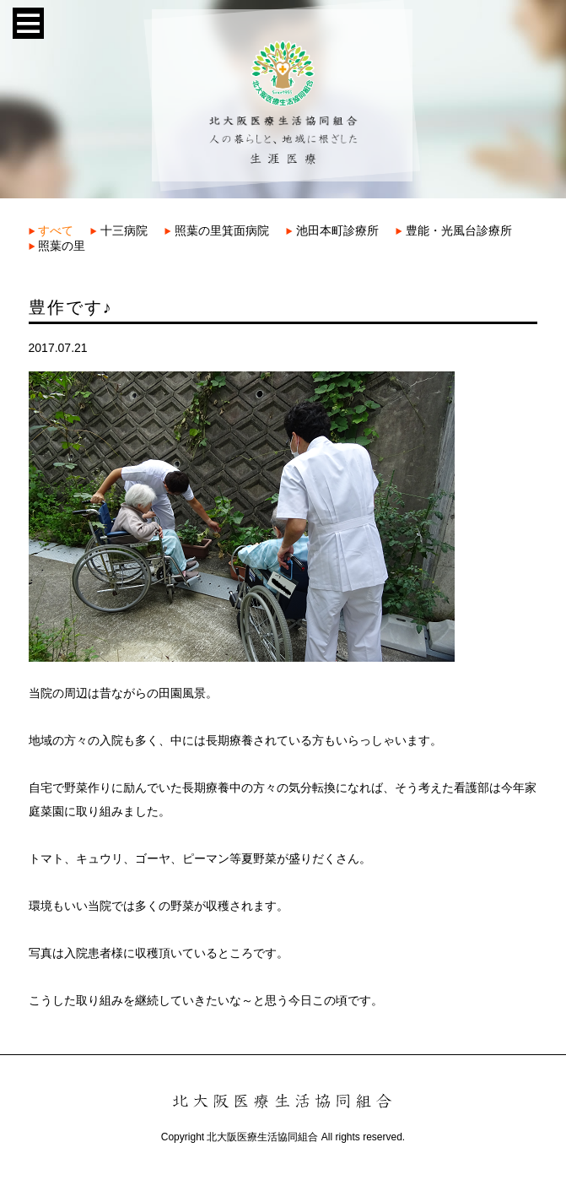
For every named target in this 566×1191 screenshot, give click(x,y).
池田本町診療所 (332, 230)
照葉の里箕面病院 (216, 230)
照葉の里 (57, 245)
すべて (51, 230)
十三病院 (119, 230)
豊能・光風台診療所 (454, 230)
